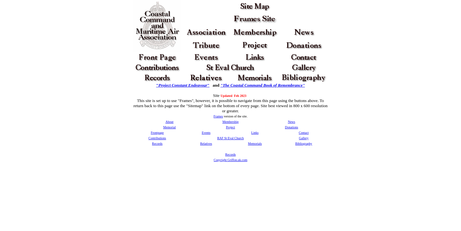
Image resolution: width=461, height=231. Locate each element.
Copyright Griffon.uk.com (230, 160)
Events (206, 132)
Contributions (157, 138)
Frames (218, 116)
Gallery (304, 138)
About (170, 122)
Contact (304, 132)
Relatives (206, 143)
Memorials (255, 143)
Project (230, 127)
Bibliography (303, 143)
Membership (230, 122)
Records (157, 143)
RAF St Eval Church (230, 138)
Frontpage (157, 132)
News (291, 122)
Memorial (169, 127)
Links (255, 132)
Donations (291, 127)
